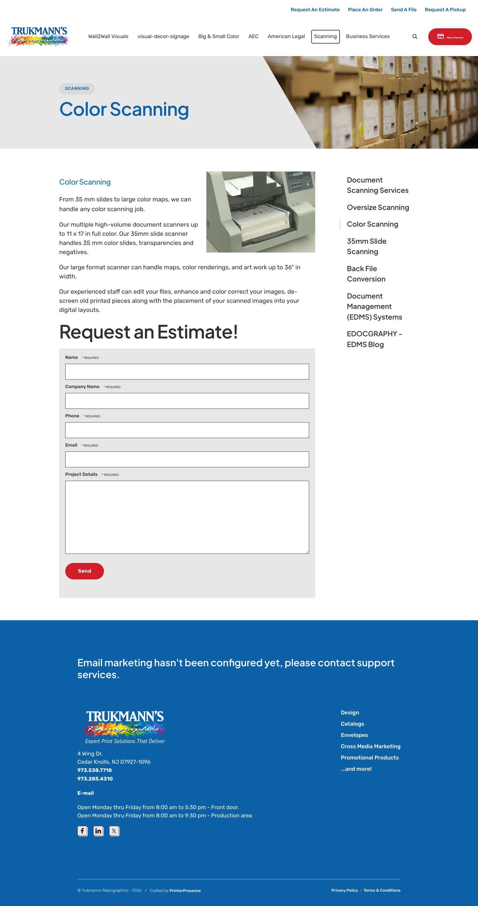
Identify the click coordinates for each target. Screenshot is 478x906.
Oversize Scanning (378, 207)
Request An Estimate (315, 9)
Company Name (83, 386)
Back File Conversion (366, 274)
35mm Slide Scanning (367, 246)
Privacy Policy (344, 890)
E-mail (86, 792)
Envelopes (354, 735)
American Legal (279, 36)
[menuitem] (101, 36)
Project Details (82, 474)
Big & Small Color (211, 36)
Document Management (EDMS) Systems (374, 306)
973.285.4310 (96, 778)
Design (350, 712)
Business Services (360, 36)
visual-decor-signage (156, 36)
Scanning (318, 36)
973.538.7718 (95, 770)
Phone (72, 416)
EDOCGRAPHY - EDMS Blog (374, 339)
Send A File (404, 9)
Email (71, 445)
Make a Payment (440, 36)
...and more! (356, 769)
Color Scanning (372, 224)
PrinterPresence (185, 890)
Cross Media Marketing (371, 746)
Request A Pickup (445, 9)
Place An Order (365, 9)
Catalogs (352, 723)
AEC (246, 36)
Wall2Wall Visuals (101, 36)
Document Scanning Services (378, 185)
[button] (393, 36)
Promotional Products (370, 757)
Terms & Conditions (382, 890)
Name (72, 357)
